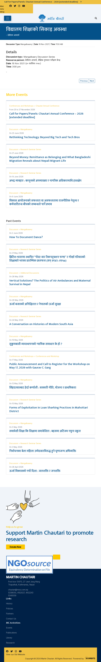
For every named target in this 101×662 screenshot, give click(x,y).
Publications (11, 632)
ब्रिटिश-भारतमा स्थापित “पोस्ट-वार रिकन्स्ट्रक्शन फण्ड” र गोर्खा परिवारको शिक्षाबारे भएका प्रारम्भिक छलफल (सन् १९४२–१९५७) (47, 259)
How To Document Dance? (26, 237)
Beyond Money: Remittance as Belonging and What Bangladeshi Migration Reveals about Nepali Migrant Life (50, 159)
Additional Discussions (30, 273)
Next (92, 81)
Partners (10, 613)
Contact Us (11, 618)
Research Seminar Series (31, 149)
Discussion (14, 129)
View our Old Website (15, 654)
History (9, 603)
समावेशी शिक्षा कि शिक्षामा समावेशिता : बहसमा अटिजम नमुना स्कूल (45, 431)
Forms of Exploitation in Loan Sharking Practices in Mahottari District (48, 409)
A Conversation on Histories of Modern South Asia (41, 324)
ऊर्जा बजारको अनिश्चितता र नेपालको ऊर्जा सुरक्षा (35, 304)
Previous (84, 81)
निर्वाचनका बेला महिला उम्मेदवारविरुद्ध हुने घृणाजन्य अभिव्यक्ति (42, 451)
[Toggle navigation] (7, 18)
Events (9, 628)
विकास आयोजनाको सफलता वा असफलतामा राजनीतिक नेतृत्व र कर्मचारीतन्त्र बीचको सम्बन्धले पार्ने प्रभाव (44, 202)
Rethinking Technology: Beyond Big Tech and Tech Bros (44, 137)
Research (10, 643)
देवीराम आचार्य (13, 35)
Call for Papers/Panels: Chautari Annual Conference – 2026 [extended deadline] (46, 115)
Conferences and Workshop (47, 356)
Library (9, 638)
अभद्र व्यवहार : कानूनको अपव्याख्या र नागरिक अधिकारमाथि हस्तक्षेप (45, 180)
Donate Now (15, 547)
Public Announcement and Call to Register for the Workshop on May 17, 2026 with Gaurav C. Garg (49, 366)
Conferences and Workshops (21, 106)
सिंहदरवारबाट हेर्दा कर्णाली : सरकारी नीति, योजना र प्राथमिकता (42, 387)
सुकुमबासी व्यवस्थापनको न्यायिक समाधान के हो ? (35, 344)
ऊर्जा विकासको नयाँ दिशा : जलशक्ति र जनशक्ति (34, 471)
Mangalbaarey (26, 129)
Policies (9, 608)
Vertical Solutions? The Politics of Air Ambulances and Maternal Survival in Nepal (50, 282)
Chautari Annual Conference (47, 106)
